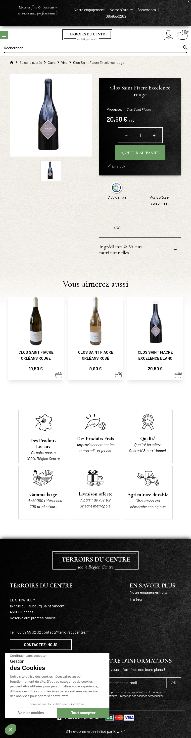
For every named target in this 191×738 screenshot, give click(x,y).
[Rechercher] (95, 47)
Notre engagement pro (148, 592)
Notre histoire (121, 9)
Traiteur (136, 599)
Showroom (147, 9)
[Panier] (183, 35)
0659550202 (116, 16)
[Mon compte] (169, 35)
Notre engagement (89, 9)
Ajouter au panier (140, 152)
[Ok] (184, 47)
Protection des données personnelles (141, 695)
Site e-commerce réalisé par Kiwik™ (95, 731)
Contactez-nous (40, 644)
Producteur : (129, 109)
